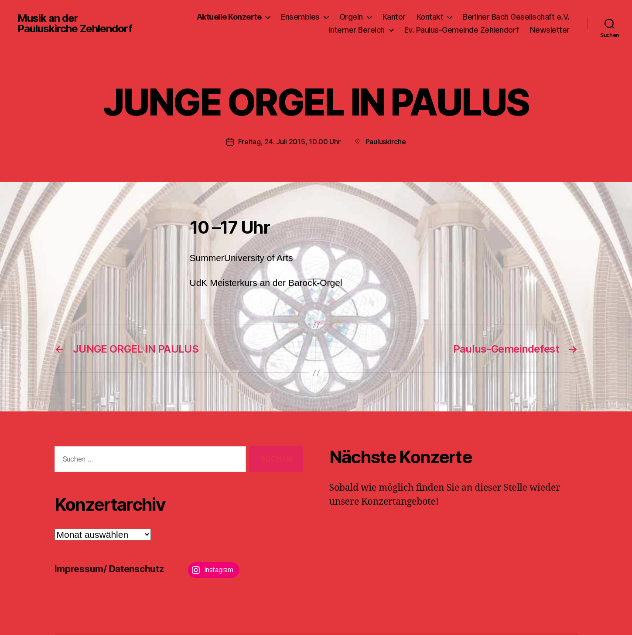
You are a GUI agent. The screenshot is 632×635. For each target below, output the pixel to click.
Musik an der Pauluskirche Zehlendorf (74, 23)
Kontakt (430, 16)
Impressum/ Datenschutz (109, 569)
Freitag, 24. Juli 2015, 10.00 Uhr (289, 141)
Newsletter (550, 29)
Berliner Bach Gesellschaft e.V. (516, 16)
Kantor (394, 16)
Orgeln (351, 16)
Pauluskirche (386, 141)
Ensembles (300, 16)
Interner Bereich (357, 29)
